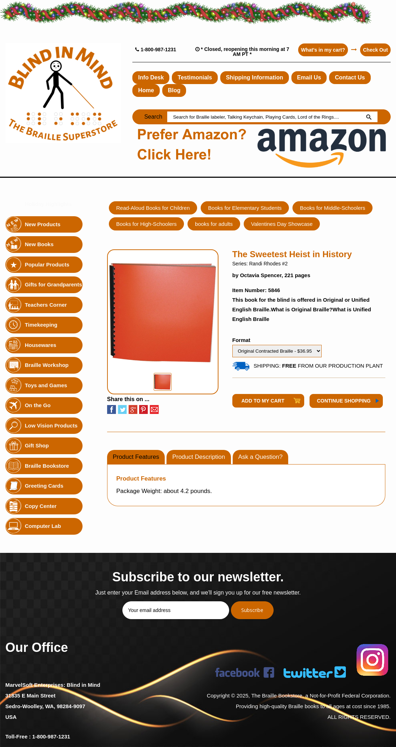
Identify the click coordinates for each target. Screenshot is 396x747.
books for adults (214, 224)
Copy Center (41, 506)
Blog (174, 90)
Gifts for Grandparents (53, 284)
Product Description (198, 456)
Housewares (40, 345)
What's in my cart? (323, 50)
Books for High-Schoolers (146, 224)
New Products (42, 224)
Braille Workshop (47, 365)
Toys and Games (46, 385)
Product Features (136, 456)
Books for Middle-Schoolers (332, 208)
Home (146, 90)
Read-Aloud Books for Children (153, 208)
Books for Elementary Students (245, 208)
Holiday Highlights (48, 204)
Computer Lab (43, 526)
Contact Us (350, 77)
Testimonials (195, 77)
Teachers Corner (46, 304)
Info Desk (151, 77)
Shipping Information (254, 77)
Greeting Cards (44, 486)
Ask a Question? (260, 456)
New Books (39, 244)
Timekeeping (41, 325)
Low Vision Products (51, 425)
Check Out (375, 50)
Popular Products (47, 264)
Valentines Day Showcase (282, 224)
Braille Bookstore (47, 465)
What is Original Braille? (301, 309)
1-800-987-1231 (155, 49)
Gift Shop (37, 445)
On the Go (38, 405)
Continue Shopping (344, 401)
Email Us (309, 77)
